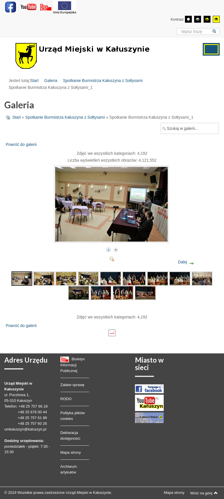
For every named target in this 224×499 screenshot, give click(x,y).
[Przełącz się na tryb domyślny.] (188, 19)
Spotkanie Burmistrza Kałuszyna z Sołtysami (102, 80)
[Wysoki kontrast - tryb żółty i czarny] (216, 19)
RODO (66, 399)
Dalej (182, 262)
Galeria (50, 80)
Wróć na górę (204, 493)
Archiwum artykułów (68, 469)
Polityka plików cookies (72, 416)
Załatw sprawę (72, 385)
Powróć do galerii (21, 144)
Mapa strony (70, 452)
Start (34, 80)
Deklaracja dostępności (70, 435)
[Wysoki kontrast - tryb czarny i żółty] (207, 19)
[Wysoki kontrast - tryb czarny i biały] (197, 19)
